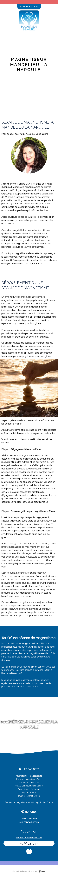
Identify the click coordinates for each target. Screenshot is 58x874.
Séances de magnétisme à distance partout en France (29, 802)
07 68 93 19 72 (29, 843)
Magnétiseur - (22, 776)
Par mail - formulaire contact (29, 838)
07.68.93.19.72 (30, 6)
